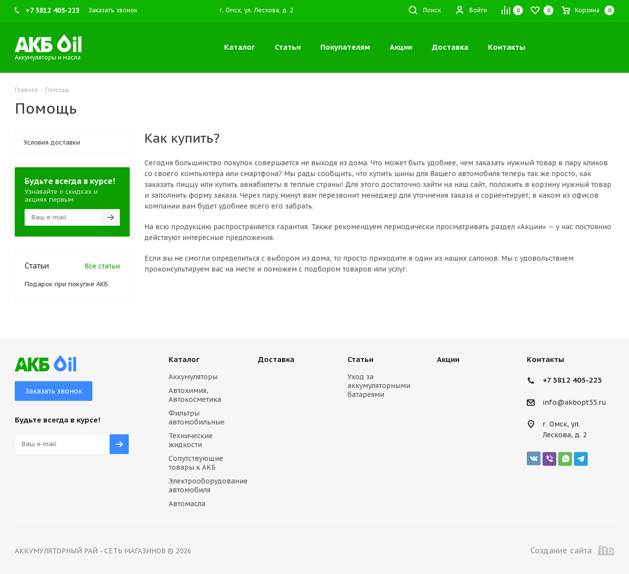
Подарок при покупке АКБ (66, 284)
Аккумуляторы (193, 376)
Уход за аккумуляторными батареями (378, 385)
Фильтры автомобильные (197, 417)
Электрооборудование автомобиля (208, 485)
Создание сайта (572, 550)
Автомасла (187, 503)
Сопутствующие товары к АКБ (196, 463)
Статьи (360, 359)
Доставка (276, 359)
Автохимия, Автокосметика (195, 395)
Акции (448, 359)
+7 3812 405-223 (572, 380)
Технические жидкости (191, 440)
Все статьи (102, 266)
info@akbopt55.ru (574, 402)
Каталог (184, 359)
